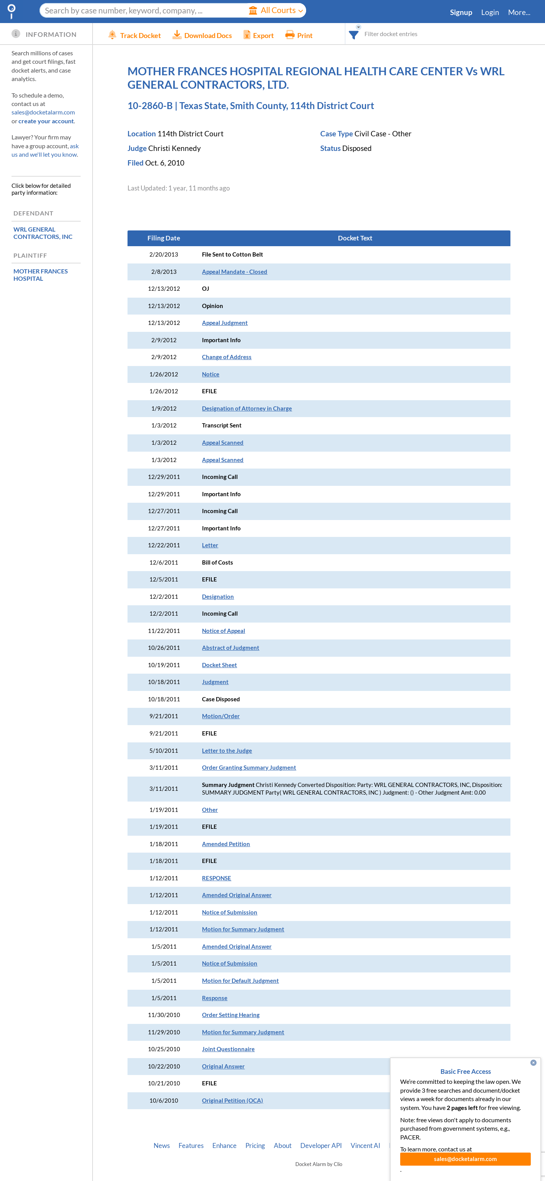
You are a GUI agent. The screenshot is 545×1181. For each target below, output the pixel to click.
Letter (210, 545)
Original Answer (223, 1066)
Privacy (447, 1146)
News (162, 1146)
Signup (461, 12)
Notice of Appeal (223, 631)
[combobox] (354, 33)
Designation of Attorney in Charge (247, 408)
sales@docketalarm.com (43, 112)
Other (210, 810)
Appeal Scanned (223, 442)
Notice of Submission (229, 912)
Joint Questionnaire (228, 1049)
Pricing (255, 1146)
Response (214, 998)
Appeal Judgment (225, 323)
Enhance (224, 1146)
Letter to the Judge (227, 750)
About (283, 1146)
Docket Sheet (219, 665)
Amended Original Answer (237, 895)
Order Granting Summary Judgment (249, 767)
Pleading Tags (408, 1146)
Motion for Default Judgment (240, 980)
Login (490, 12)
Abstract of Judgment (230, 647)
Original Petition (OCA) (232, 1100)
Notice (210, 374)
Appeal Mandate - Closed (234, 271)
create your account (46, 120)
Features (191, 1146)
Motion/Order (221, 716)
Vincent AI (365, 1146)
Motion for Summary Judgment (243, 929)
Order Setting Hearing (231, 1015)
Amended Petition (226, 844)
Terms (475, 1146)
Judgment (215, 682)
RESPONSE (216, 878)
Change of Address (227, 357)
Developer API (321, 1146)
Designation (218, 596)
